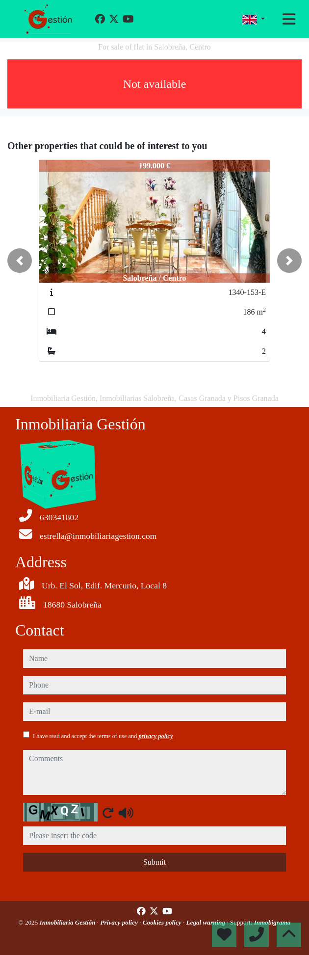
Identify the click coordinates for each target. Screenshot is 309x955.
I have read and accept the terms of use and (103, 736)
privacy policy (155, 736)
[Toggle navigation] (289, 19)
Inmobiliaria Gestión (68, 922)
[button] (19, 260)
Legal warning (206, 922)
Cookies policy (163, 922)
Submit (154, 862)
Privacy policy (119, 922)
